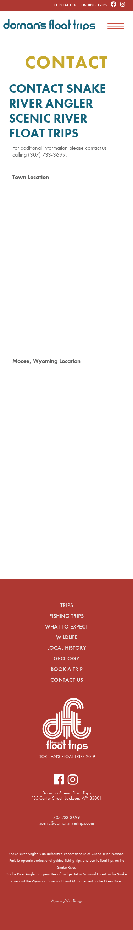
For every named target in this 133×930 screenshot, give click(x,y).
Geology (66, 658)
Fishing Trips (94, 5)
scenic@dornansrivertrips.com (66, 823)
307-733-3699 (66, 818)
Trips (66, 605)
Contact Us (65, 5)
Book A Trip (67, 669)
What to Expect (66, 626)
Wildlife (66, 637)
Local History (66, 648)
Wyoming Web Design (67, 900)
